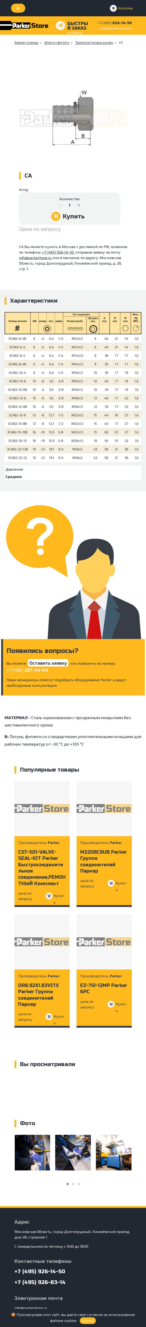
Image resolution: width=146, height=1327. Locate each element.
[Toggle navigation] (18, 8)
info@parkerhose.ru (115, 28)
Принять (88, 1321)
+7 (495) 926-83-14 (40, 1282)
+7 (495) (27, 670)
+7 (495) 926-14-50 (58, 252)
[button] (67, 1184)
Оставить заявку (48, 663)
